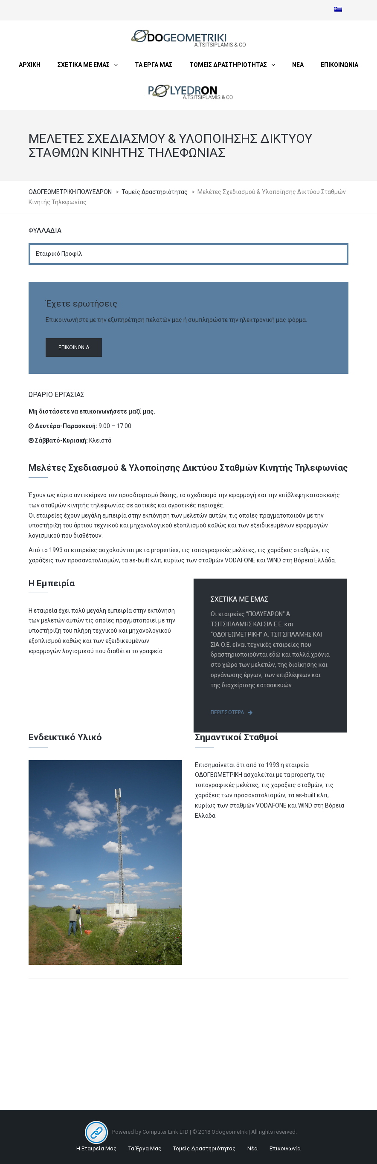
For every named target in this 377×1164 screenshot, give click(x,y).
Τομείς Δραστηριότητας (204, 1148)
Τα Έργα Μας (144, 1148)
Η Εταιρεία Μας (96, 1148)
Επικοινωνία (73, 347)
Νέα (252, 1148)
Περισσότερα (234, 712)
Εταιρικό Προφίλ (59, 253)
